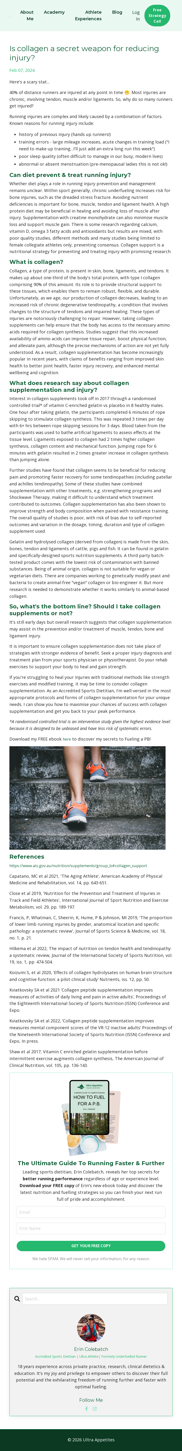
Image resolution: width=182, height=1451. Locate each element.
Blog (117, 12)
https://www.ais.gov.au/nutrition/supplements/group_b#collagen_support (85, 865)
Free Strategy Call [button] (157, 15)
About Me (26, 16)
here (67, 739)
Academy (54, 12)
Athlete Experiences (88, 16)
